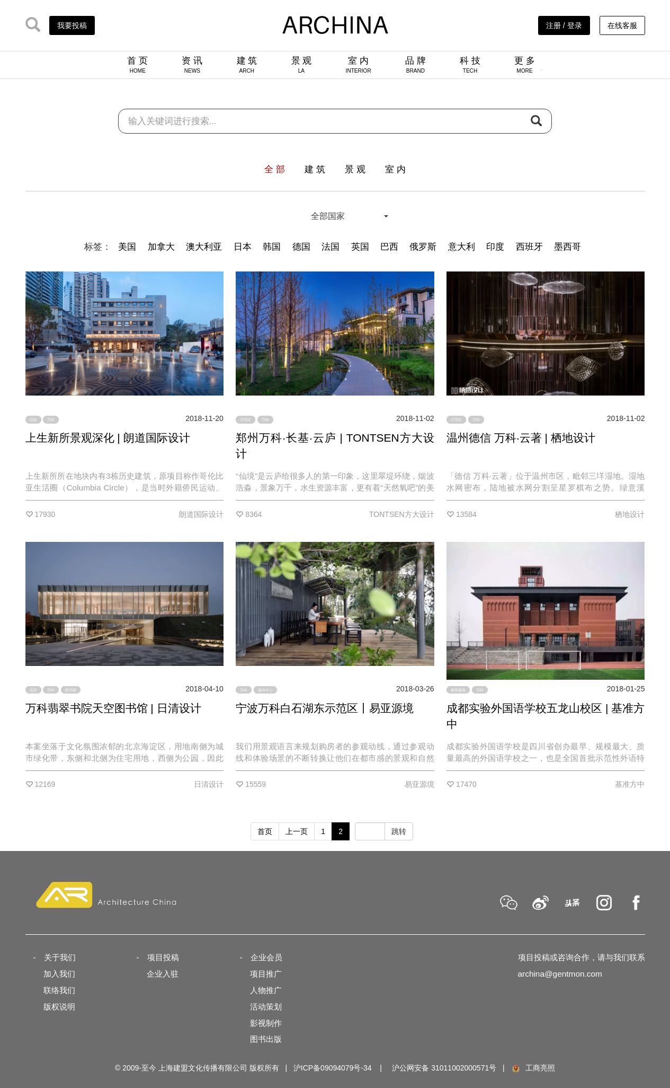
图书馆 (70, 690)
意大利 (461, 247)
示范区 (245, 420)
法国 (330, 247)
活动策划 (266, 1006)
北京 (33, 690)
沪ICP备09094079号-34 (332, 1068)
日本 (243, 247)
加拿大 (161, 247)
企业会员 (266, 957)
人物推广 (266, 990)
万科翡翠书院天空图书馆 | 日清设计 (113, 708)
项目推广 (266, 973)
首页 (264, 831)
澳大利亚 (204, 247)
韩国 (272, 247)
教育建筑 (458, 690)
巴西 (389, 247)
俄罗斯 (422, 247)
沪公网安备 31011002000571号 (444, 1068)
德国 (301, 247)
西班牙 (529, 247)
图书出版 (266, 1038)
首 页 (137, 65)
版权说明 (59, 1006)
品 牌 (415, 65)
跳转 (398, 831)
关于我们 (60, 957)
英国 (360, 247)
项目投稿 (163, 957)
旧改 (33, 420)
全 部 (274, 169)
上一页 (296, 831)
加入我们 (59, 973)
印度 (495, 247)
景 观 (301, 65)
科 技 (470, 65)
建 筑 (247, 65)
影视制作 (266, 1023)
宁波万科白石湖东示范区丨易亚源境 (325, 708)
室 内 (358, 65)
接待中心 (265, 690)
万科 (51, 420)
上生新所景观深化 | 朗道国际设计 (107, 438)
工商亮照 (533, 1068)
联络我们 (59, 990)
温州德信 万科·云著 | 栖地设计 (520, 438)
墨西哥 (567, 247)
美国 (127, 247)
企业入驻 (162, 973)
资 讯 (192, 65)
